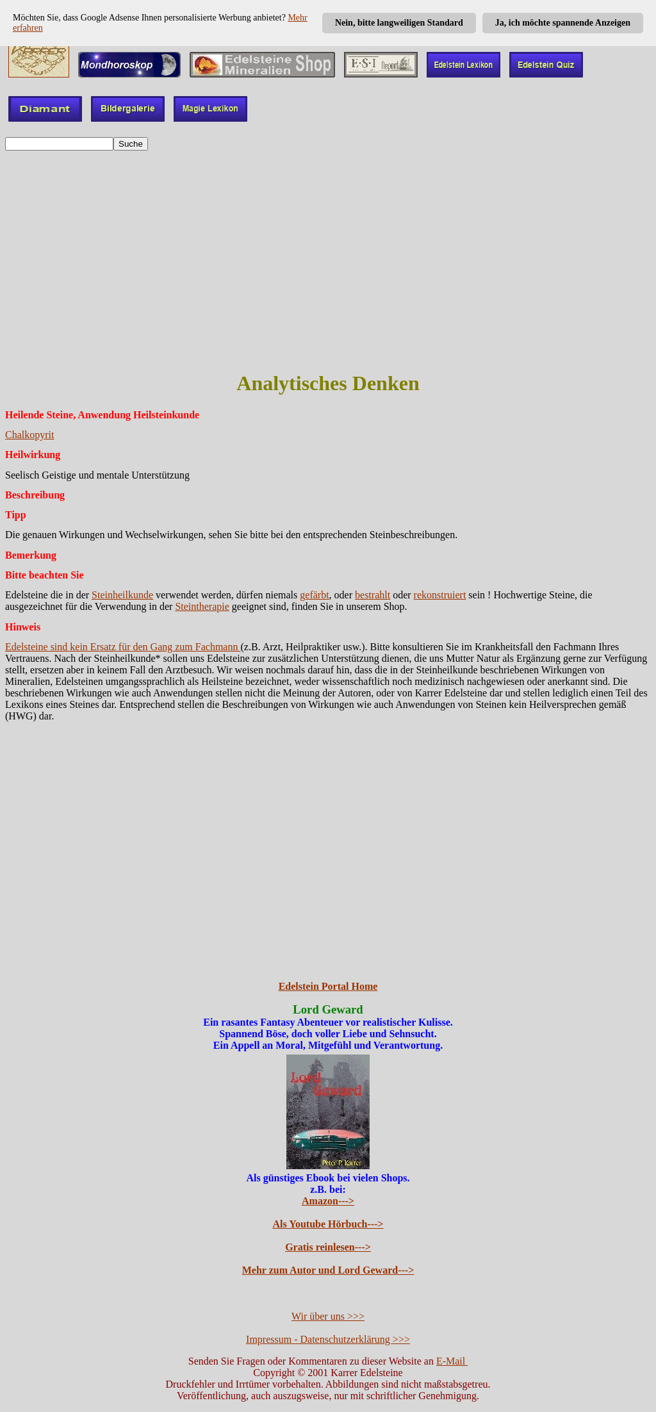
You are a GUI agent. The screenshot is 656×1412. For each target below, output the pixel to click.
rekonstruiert (440, 594)
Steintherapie (202, 606)
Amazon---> (328, 1200)
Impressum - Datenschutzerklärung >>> (328, 1339)
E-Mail (452, 1361)
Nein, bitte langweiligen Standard (399, 23)
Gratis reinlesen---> (328, 1247)
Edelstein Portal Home (328, 986)
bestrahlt (372, 594)
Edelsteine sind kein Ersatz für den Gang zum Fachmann (122, 646)
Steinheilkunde (122, 594)
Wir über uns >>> (328, 1316)
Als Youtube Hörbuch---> (328, 1224)
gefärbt (314, 594)
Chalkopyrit (29, 434)
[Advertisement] (328, 246)
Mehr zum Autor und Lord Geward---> (328, 1270)
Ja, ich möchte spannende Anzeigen (562, 23)
